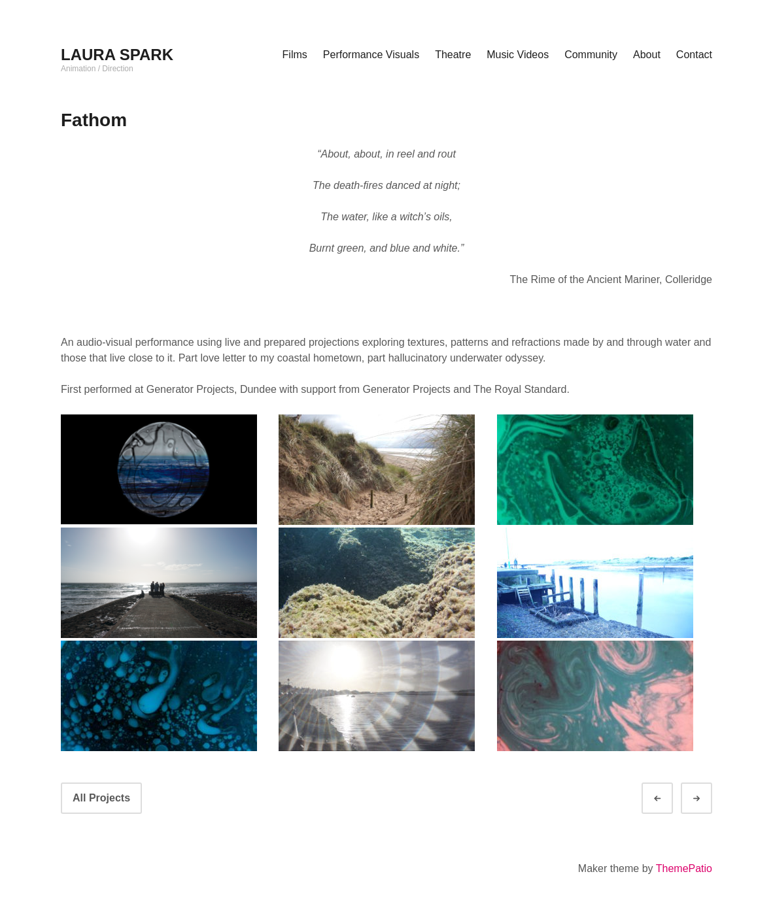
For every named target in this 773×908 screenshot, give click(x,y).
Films (295, 54)
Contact (694, 54)
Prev (669, 798)
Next (708, 798)
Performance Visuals (371, 54)
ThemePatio (684, 868)
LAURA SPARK (117, 54)
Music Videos (518, 54)
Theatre (453, 54)
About (647, 54)
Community (590, 54)
